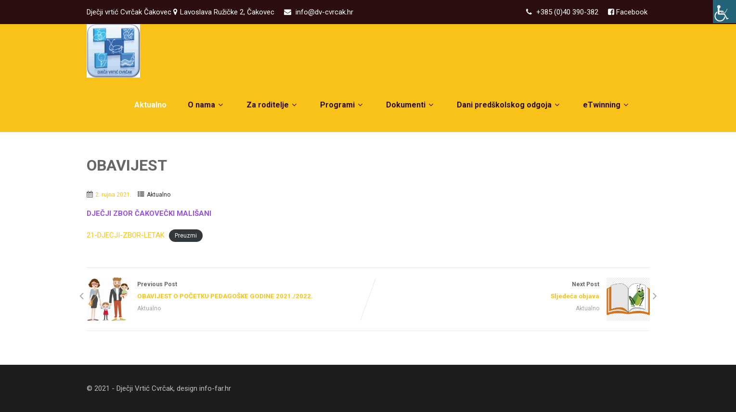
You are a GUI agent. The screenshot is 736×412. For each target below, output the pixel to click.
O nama (206, 104)
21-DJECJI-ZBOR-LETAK (126, 235)
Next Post (509, 291)
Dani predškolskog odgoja (509, 104)
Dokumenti (411, 104)
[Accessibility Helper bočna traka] (724, 11)
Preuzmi (186, 235)
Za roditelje (272, 104)
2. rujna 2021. (113, 194)
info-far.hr (215, 388)
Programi (342, 104)
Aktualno (150, 104)
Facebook (630, 12)
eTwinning (607, 104)
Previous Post (227, 291)
